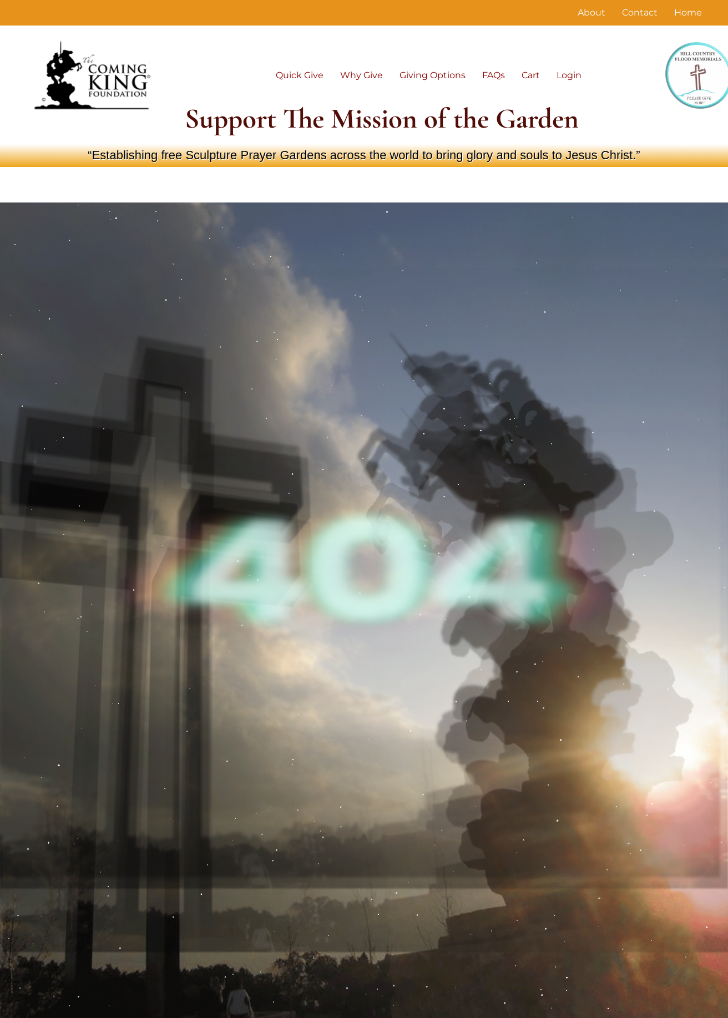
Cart (531, 75)
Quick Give (299, 75)
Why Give (361, 75)
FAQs (493, 75)
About (591, 12)
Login (569, 75)
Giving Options (433, 75)
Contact (640, 12)
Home (688, 12)
